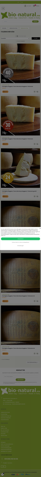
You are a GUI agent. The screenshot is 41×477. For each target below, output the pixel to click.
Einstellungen (20, 245)
